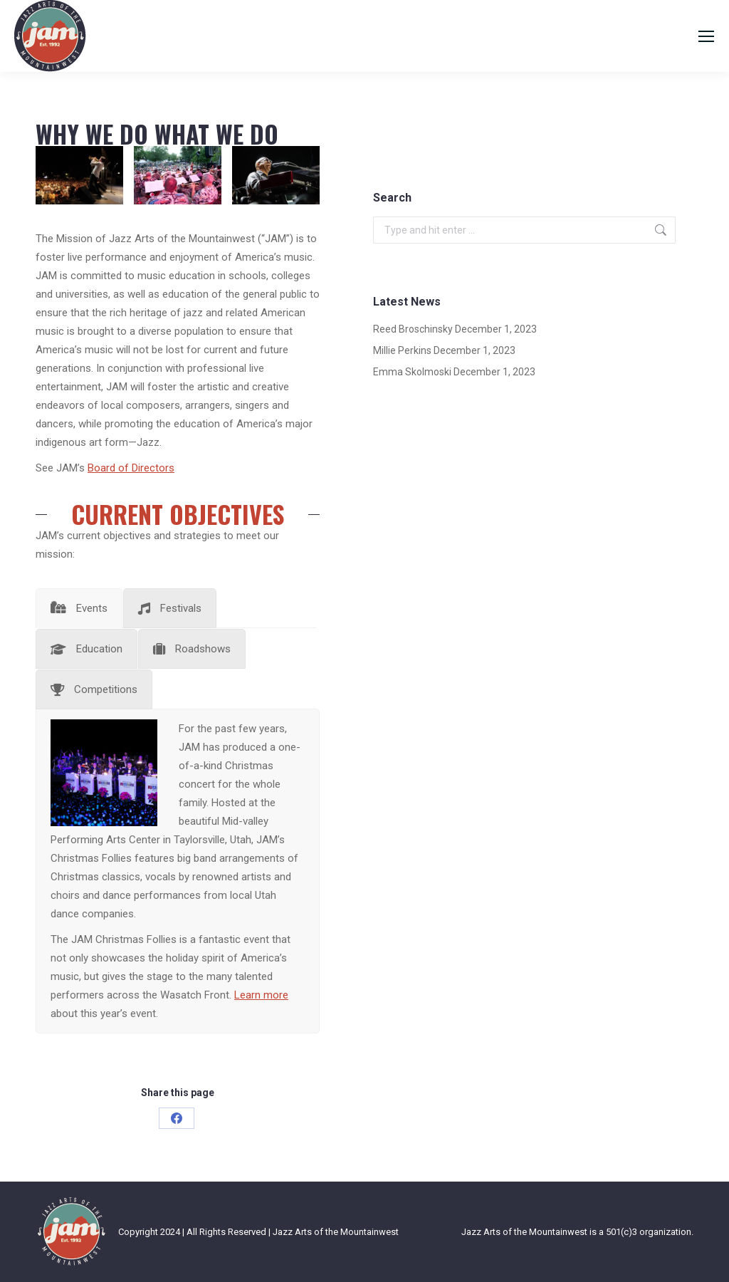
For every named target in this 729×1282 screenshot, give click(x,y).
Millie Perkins (402, 350)
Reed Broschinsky (413, 329)
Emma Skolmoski (412, 371)
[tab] (79, 608)
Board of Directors (131, 468)
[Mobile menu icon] (706, 36)
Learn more (261, 995)
